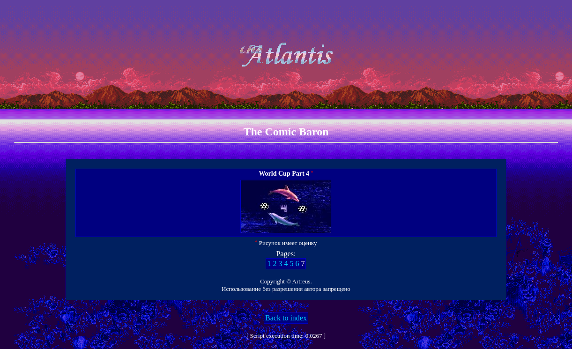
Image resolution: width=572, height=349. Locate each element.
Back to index (286, 318)
